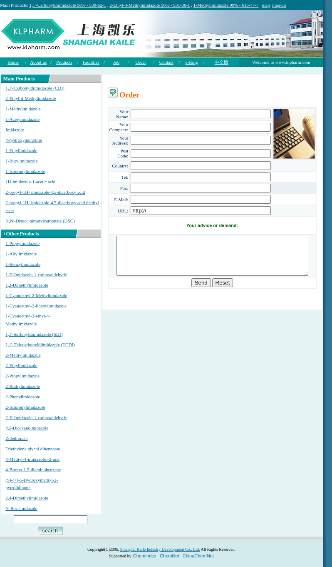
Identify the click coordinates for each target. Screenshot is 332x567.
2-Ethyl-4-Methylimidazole (30, 98)
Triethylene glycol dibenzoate (32, 448)
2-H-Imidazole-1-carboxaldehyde (35, 417)
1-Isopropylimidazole (25, 171)
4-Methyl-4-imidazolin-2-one (32, 459)
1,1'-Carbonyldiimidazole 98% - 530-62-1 (67, 4)
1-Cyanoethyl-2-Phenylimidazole (35, 305)
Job (116, 62)
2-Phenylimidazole (22, 396)
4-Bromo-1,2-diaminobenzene (32, 469)
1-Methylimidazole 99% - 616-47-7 (226, 4)
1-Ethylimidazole (21, 150)
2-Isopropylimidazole (25, 407)
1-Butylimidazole (21, 160)
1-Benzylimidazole (22, 264)
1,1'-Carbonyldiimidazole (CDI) (34, 87)
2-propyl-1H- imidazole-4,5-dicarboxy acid (44, 192)
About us (38, 62)
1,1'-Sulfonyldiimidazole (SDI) (33, 334)
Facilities (91, 62)
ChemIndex (144, 555)
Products (64, 62)
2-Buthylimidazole (22, 386)
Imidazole (14, 129)
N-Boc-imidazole (21, 508)
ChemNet (169, 555)
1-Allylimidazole (20, 253)
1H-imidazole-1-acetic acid (30, 181)
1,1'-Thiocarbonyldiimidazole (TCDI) (39, 344)
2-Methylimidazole (22, 354)
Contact (166, 62)
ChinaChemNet (198, 555)
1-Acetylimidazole (22, 119)
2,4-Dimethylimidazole (26, 497)
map (266, 4)
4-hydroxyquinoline (23, 139)
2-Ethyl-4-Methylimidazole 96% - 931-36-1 (149, 4)
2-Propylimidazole (22, 375)
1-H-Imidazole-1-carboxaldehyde (35, 274)
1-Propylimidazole (22, 243)
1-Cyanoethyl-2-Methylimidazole (36, 295)
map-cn (279, 4)
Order (140, 62)
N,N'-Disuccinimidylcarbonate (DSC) (39, 220)
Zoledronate (16, 438)
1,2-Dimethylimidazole (26, 284)
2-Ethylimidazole (21, 365)
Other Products (21, 234)
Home (13, 62)
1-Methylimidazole (22, 108)
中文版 (221, 62)
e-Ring (192, 62)
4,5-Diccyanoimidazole (26, 427)
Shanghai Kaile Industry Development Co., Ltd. (160, 549)
